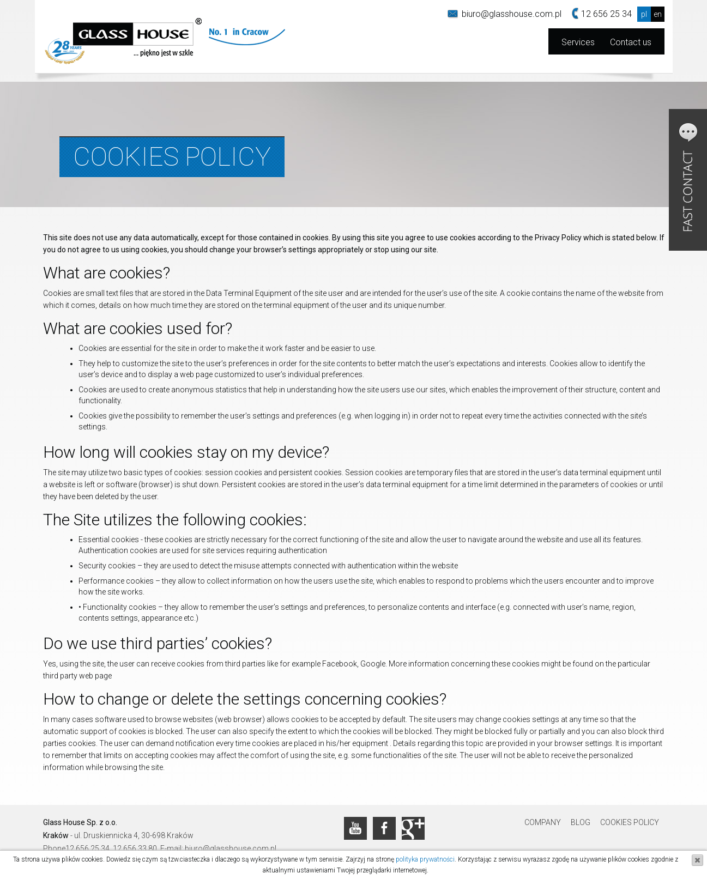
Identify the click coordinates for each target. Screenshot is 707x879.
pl (644, 14)
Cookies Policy (629, 822)
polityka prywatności (425, 859)
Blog (580, 822)
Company (542, 822)
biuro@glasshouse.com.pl (511, 14)
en (658, 14)
